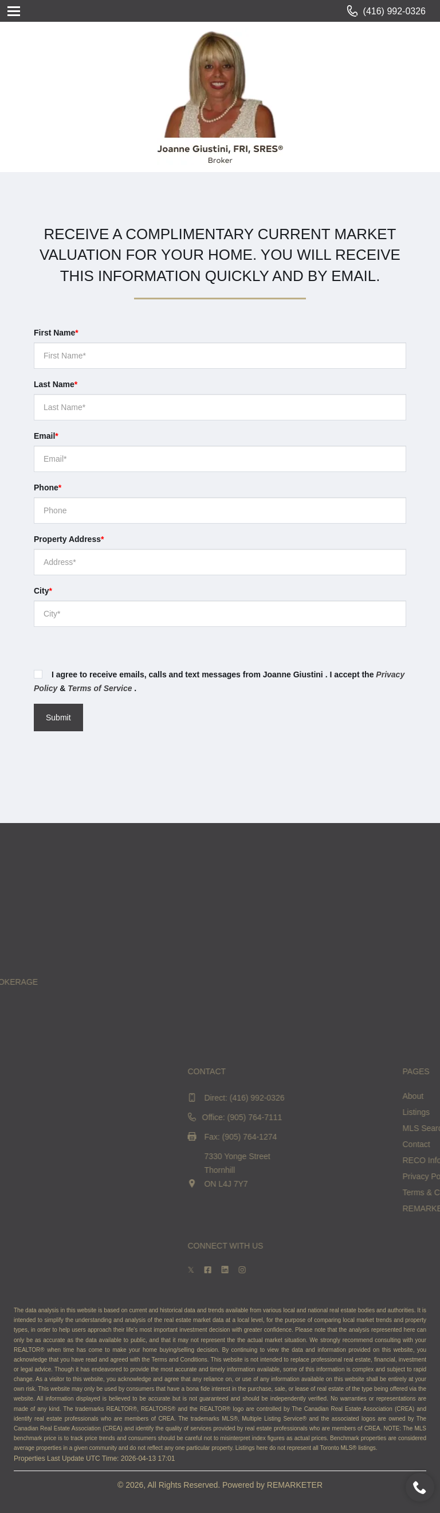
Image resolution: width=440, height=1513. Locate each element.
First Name (56, 332)
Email (46, 435)
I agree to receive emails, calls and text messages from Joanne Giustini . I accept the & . (219, 681)
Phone (47, 487)
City (43, 590)
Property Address (69, 539)
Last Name (55, 384)
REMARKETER (295, 1484)
